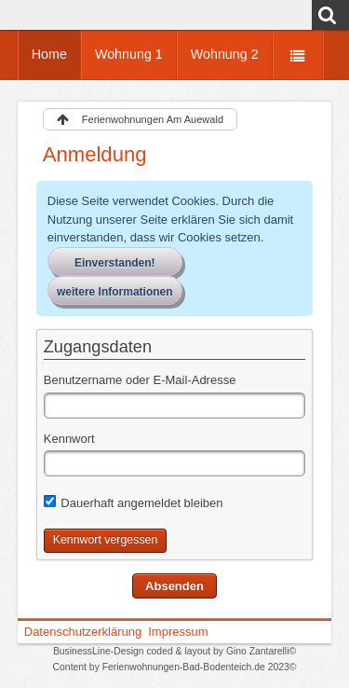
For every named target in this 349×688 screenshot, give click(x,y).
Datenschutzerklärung (82, 632)
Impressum (178, 632)
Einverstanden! (114, 262)
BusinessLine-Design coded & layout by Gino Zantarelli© (174, 651)
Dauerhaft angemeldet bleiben (133, 502)
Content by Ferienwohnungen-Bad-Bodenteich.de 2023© (175, 667)
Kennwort (69, 439)
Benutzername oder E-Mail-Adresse (140, 380)
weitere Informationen (115, 291)
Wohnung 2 (225, 54)
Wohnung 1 (129, 54)
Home (49, 54)
